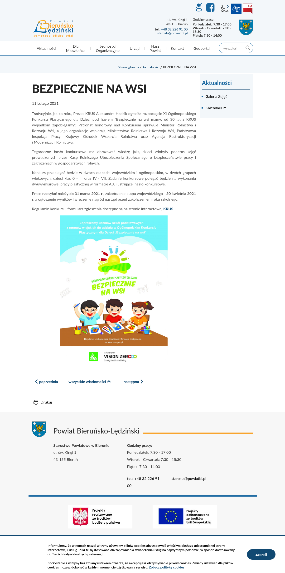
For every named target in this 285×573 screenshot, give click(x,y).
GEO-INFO (198, 7)
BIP (248, 9)
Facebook (211, 7)
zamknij (261, 554)
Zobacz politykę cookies (166, 567)
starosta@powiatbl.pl (172, 33)
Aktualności (150, 67)
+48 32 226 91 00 (174, 29)
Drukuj (46, 402)
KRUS (168, 208)
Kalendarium (216, 107)
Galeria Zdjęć (216, 96)
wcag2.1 (225, 9)
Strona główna (128, 67)
